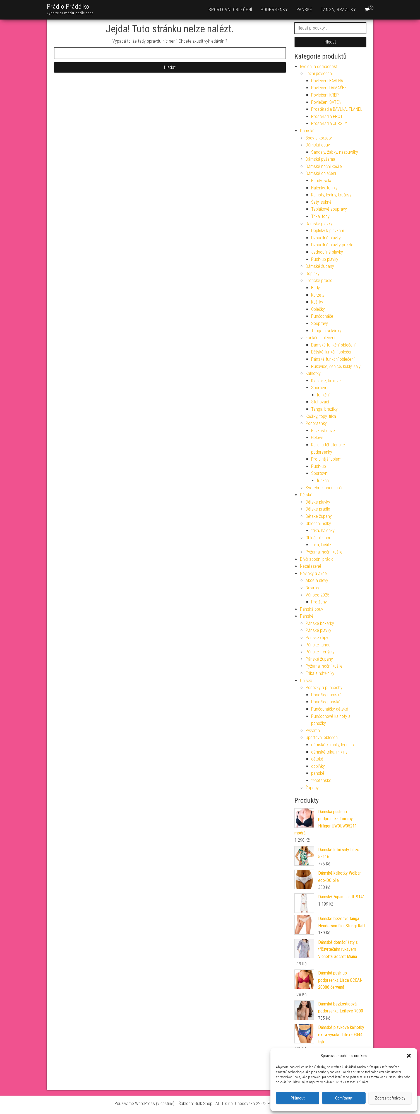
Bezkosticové (323, 430)
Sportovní (319, 387)
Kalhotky (313, 373)
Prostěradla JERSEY (329, 123)
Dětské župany (319, 516)
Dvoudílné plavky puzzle (332, 244)
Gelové (317, 437)
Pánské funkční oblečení (332, 359)
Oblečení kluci (318, 537)
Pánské (304, 9)
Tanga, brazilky (338, 9)
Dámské (307, 130)
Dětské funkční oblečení (332, 352)
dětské (317, 759)
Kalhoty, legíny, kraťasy (331, 195)
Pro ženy (319, 602)
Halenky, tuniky (324, 188)
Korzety (318, 295)
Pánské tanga (318, 645)
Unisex (306, 680)
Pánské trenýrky (320, 652)
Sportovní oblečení (230, 9)
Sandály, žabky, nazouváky (334, 152)
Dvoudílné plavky (326, 237)
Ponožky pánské (325, 701)
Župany (312, 787)
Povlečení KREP (325, 95)
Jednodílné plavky (327, 252)
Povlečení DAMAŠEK (329, 87)
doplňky (318, 766)
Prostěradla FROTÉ (328, 116)
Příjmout (298, 1098)
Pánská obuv (311, 609)
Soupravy (319, 323)
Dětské (306, 494)
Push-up (318, 466)
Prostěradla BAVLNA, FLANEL (336, 109)
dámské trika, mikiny (329, 752)
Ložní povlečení (319, 73)
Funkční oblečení (320, 337)
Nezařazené (310, 566)
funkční (323, 395)
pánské (317, 773)
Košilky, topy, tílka (321, 416)
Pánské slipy (317, 637)
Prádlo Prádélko (68, 6)
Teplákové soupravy (329, 209)
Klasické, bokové (326, 380)
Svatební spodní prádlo (326, 487)
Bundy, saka (321, 180)
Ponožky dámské (326, 694)
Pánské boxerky (320, 623)
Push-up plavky (324, 259)
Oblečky (318, 309)
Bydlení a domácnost (318, 66)
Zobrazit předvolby (390, 1098)
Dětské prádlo (318, 509)
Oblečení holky (318, 523)
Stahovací (320, 402)
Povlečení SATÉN (326, 102)
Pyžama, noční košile (324, 552)
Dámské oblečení (321, 173)
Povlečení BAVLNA (327, 80)
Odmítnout (343, 1098)
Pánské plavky (318, 630)
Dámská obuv (318, 145)
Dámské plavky (319, 223)
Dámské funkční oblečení (333, 345)
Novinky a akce (313, 573)
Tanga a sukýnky (326, 330)
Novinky (312, 587)
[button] (409, 1055)
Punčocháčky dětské (329, 709)
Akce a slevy (317, 580)
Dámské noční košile (324, 166)
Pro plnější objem (326, 459)
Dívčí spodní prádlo (316, 559)
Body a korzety (319, 138)
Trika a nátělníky (320, 673)
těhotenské (321, 780)
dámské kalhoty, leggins (332, 744)
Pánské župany (319, 659)
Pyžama (313, 730)
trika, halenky (323, 530)
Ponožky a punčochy (324, 687)
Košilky (317, 302)
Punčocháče (322, 316)
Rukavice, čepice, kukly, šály (336, 366)
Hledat (330, 42)
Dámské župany (320, 266)
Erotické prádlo (319, 280)
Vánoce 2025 (317, 595)
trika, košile (321, 544)
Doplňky (313, 273)
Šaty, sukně (321, 202)
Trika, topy (320, 216)
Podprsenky (274, 9)
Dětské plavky (318, 502)
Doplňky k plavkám (327, 230)
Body (315, 287)
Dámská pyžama (320, 159)
